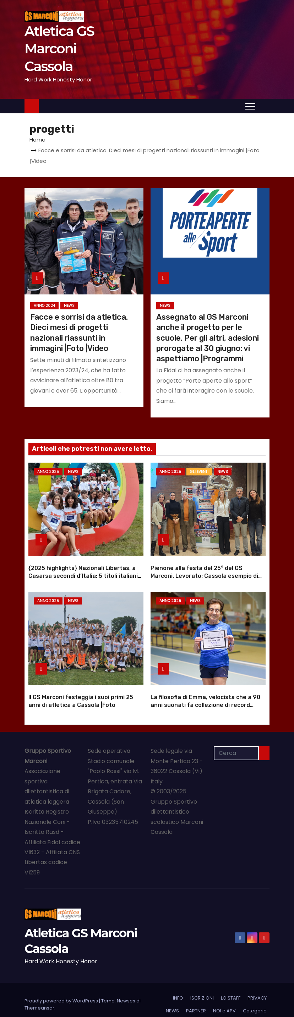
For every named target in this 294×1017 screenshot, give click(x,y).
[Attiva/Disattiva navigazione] (250, 106)
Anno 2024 (44, 305)
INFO (178, 988)
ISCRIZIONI (202, 988)
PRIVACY (257, 988)
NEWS (69, 305)
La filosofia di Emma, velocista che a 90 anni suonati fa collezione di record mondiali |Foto (205, 696)
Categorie (255, 1001)
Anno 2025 (48, 471)
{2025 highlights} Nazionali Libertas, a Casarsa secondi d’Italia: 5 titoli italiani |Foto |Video (83, 571)
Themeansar (39, 998)
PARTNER (196, 1001)
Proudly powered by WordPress (61, 991)
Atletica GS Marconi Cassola (59, 49)
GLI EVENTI (199, 471)
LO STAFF (230, 988)
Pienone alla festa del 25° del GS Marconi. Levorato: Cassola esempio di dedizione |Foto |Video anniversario (204, 571)
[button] (264, 105)
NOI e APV (224, 1001)
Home (37, 139)
